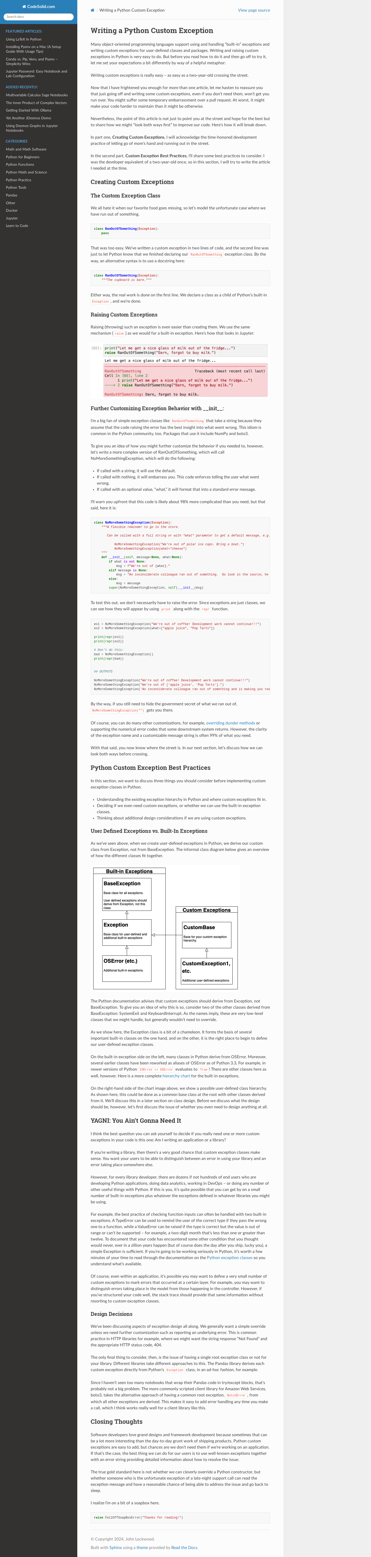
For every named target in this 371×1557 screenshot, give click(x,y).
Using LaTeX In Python (23, 39)
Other (10, 203)
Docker (12, 210)
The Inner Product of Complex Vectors (36, 103)
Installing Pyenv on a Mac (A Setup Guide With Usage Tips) (33, 49)
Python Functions (20, 165)
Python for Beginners (22, 157)
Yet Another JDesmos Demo (28, 118)
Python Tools (16, 187)
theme (142, 1548)
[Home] (93, 10)
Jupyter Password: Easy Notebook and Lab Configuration (36, 73)
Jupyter (12, 218)
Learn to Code (17, 226)
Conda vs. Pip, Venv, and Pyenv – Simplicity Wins (32, 61)
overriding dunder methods (230, 723)
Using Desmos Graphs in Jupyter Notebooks (32, 128)
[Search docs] (38, 17)
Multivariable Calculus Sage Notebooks (37, 95)
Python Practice (18, 180)
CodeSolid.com (40, 7)
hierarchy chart (176, 1076)
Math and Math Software (26, 149)
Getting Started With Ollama (28, 110)
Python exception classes (229, 1258)
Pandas (11, 195)
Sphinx (115, 1548)
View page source (254, 10)
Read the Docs (184, 1548)
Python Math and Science (26, 172)
